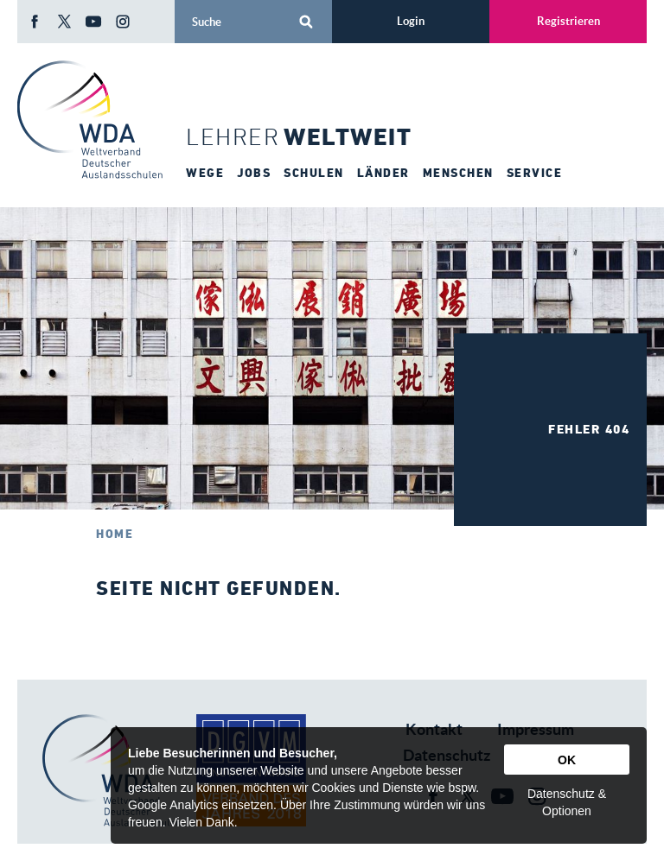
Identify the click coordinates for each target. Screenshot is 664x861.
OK (567, 760)
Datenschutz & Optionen (566, 802)
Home (114, 534)
